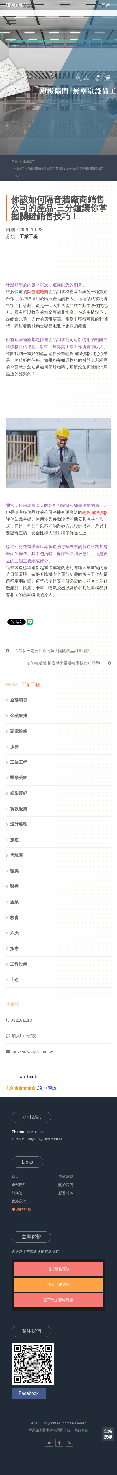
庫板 (53, 1430)
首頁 (15, 161)
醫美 (12, 871)
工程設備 (16, 964)
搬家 (12, 948)
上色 (12, 980)
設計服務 (16, 824)
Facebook (27, 1076)
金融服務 (16, 716)
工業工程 (29, 161)
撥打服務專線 (58, 1269)
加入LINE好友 (58, 1284)
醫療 (12, 886)
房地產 (14, 855)
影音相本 (65, 1193)
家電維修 (16, 731)
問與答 (17, 1193)
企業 (12, 902)
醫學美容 (16, 778)
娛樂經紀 (16, 793)
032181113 (19, 1020)
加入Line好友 (21, 1035)
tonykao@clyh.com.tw (29, 1051)
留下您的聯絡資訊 (58, 1300)
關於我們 (65, 1185)
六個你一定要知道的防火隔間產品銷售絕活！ (50, 650)
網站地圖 (23, 1209)
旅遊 (12, 840)
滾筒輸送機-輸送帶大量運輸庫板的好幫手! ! (69, 663)
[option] (58, 77)
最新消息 (65, 1177)
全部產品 (19, 1185)
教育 (12, 917)
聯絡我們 (19, 1201)
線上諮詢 (19, 5)
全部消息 (16, 700)
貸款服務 (16, 809)
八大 (12, 933)
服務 (12, 747)
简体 (105, 5)
